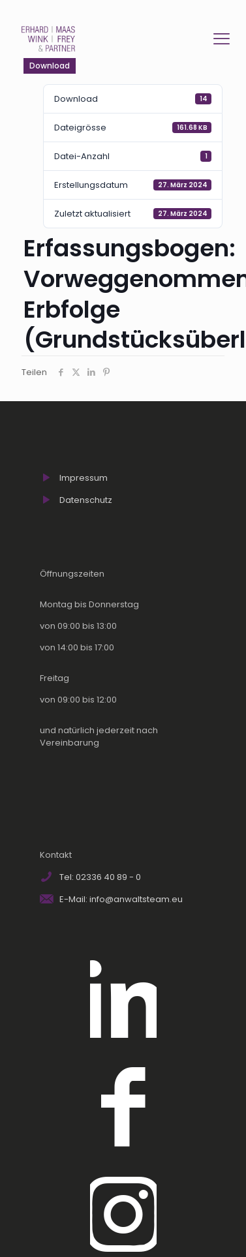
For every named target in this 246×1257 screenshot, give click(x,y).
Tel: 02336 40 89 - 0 (100, 877)
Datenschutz (85, 500)
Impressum (83, 478)
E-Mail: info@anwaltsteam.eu (121, 899)
